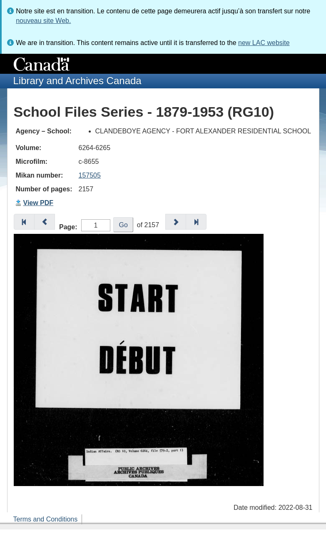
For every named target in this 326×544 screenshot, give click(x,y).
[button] (24, 222)
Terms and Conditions (45, 519)
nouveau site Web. (43, 20)
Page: (68, 227)
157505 (90, 175)
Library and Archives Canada (77, 80)
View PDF (38, 202)
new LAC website (264, 42)
